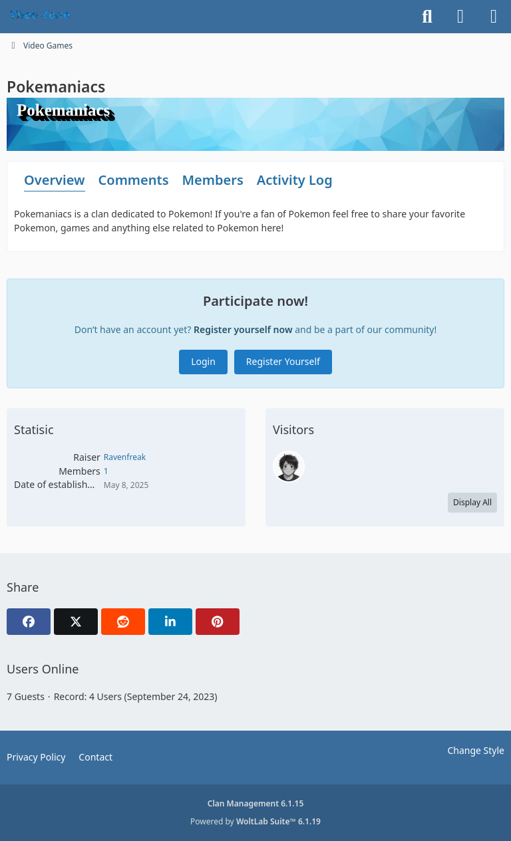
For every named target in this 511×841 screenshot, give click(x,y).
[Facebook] (29, 621)
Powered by (255, 821)
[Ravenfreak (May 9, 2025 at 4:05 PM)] (289, 467)
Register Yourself (283, 361)
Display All (472, 502)
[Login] (460, 16)
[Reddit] (123, 621)
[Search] (427, 16)
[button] (170, 621)
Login (203, 361)
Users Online (43, 669)
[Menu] (493, 16)
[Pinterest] (218, 621)
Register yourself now (243, 329)
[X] (76, 621)
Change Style (475, 750)
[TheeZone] (41, 16)
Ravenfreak (125, 457)
